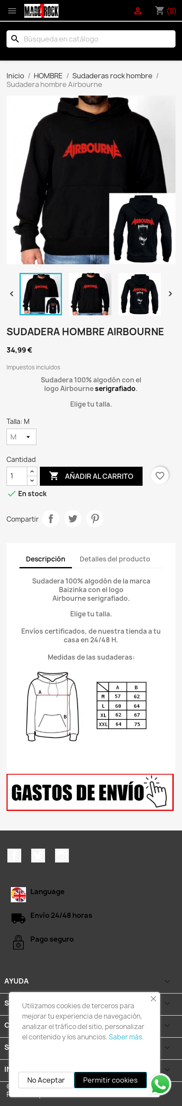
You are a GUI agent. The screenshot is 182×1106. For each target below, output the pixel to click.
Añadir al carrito (91, 476)
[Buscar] (91, 39)
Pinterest (95, 518)
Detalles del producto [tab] (115, 559)
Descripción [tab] (45, 559)
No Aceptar (46, 1080)
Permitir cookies (110, 1080)
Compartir (50, 518)
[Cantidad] (16, 476)
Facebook (14, 855)
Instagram (62, 855)
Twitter (38, 855)
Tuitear (72, 518)
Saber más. (126, 1037)
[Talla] (21, 437)
